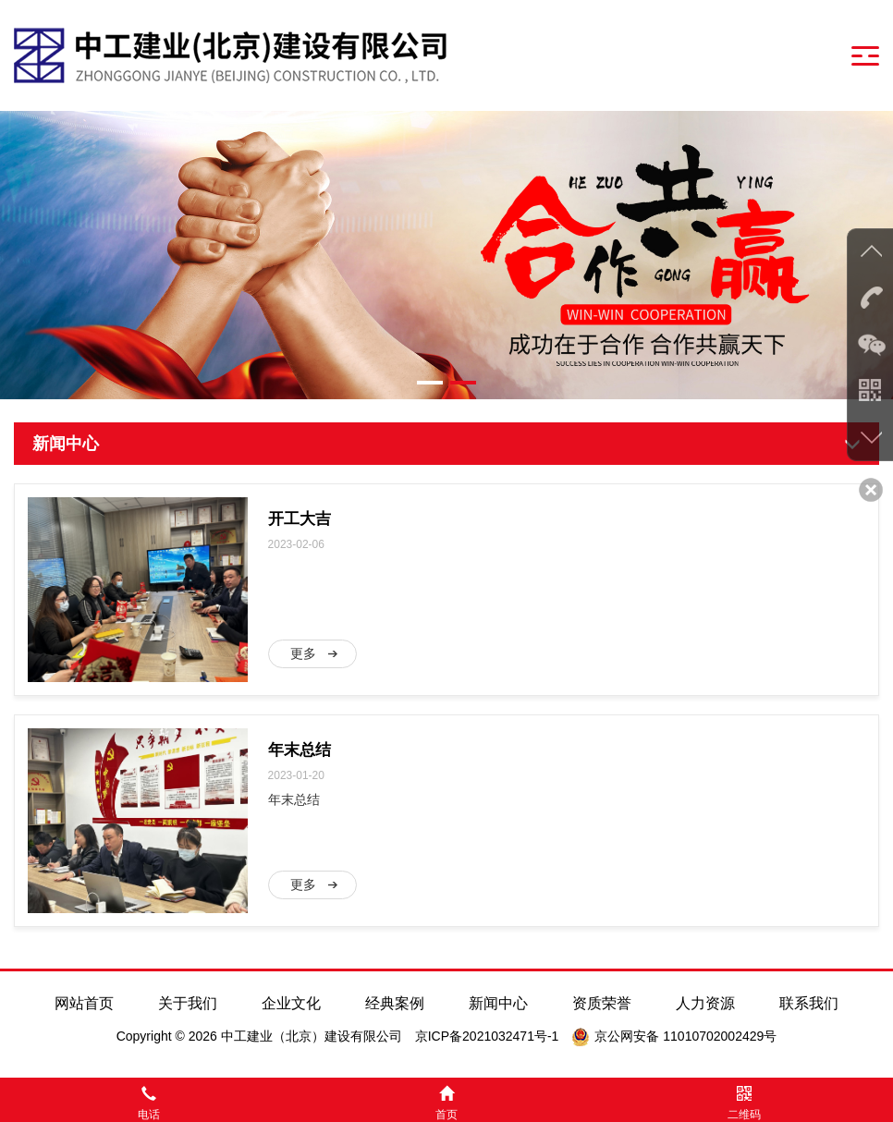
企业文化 (291, 1003)
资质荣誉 (601, 1003)
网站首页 (84, 1003)
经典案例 (394, 1003)
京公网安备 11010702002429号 (685, 1036)
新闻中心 (498, 1003)
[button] (430, 382)
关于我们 (187, 1003)
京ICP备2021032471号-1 (487, 1036)
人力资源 (705, 1003)
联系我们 (808, 1003)
